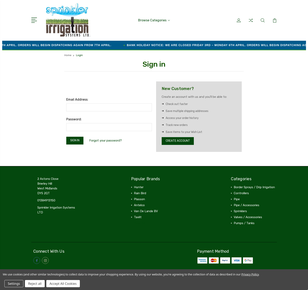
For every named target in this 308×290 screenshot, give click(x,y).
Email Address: (77, 99)
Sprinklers (240, 211)
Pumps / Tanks (244, 223)
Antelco (139, 205)
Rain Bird (140, 193)
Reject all (35, 283)
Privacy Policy (250, 274)
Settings (14, 283)
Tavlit (138, 217)
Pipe (237, 199)
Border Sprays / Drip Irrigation (254, 187)
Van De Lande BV (146, 211)
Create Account (179, 141)
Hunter (139, 187)
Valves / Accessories (248, 217)
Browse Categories (154, 20)
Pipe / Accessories (246, 205)
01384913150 (46, 200)
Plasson (139, 199)
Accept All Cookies (63, 283)
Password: (74, 118)
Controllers (241, 193)
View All (139, 223)
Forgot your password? (107, 140)
